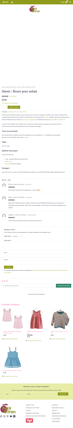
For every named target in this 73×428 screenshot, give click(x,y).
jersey (63, 119)
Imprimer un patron (32, 413)
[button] (70, 2)
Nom (5, 252)
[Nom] (15, 394)
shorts (19, 87)
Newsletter (30, 405)
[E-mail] (41, 394)
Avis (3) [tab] (4, 180)
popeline (52, 119)
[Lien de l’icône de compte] (12, 2)
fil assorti (9, 161)
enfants (10, 111)
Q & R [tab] (9, 180)
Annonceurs (56, 413)
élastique (8, 163)
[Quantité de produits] (4, 107)
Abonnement (63, 394)
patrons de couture (18, 111)
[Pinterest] (8, 416)
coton (58, 119)
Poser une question (63, 285)
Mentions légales (58, 408)
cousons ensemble (29, 119)
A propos (55, 405)
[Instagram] (4, 416)
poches (46, 117)
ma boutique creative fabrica (36, 416)
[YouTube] (11, 416)
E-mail (6, 259)
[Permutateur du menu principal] (5, 2)
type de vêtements (11, 87)
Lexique (28, 410)
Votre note (7, 236)
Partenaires (56, 421)
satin (43, 135)
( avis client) (12, 96)
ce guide (26, 137)
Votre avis (7, 240)
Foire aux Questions (32, 408)
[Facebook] (1, 416)
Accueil (4, 87)
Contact (55, 410)
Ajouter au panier (13, 107)
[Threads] (14, 416)
